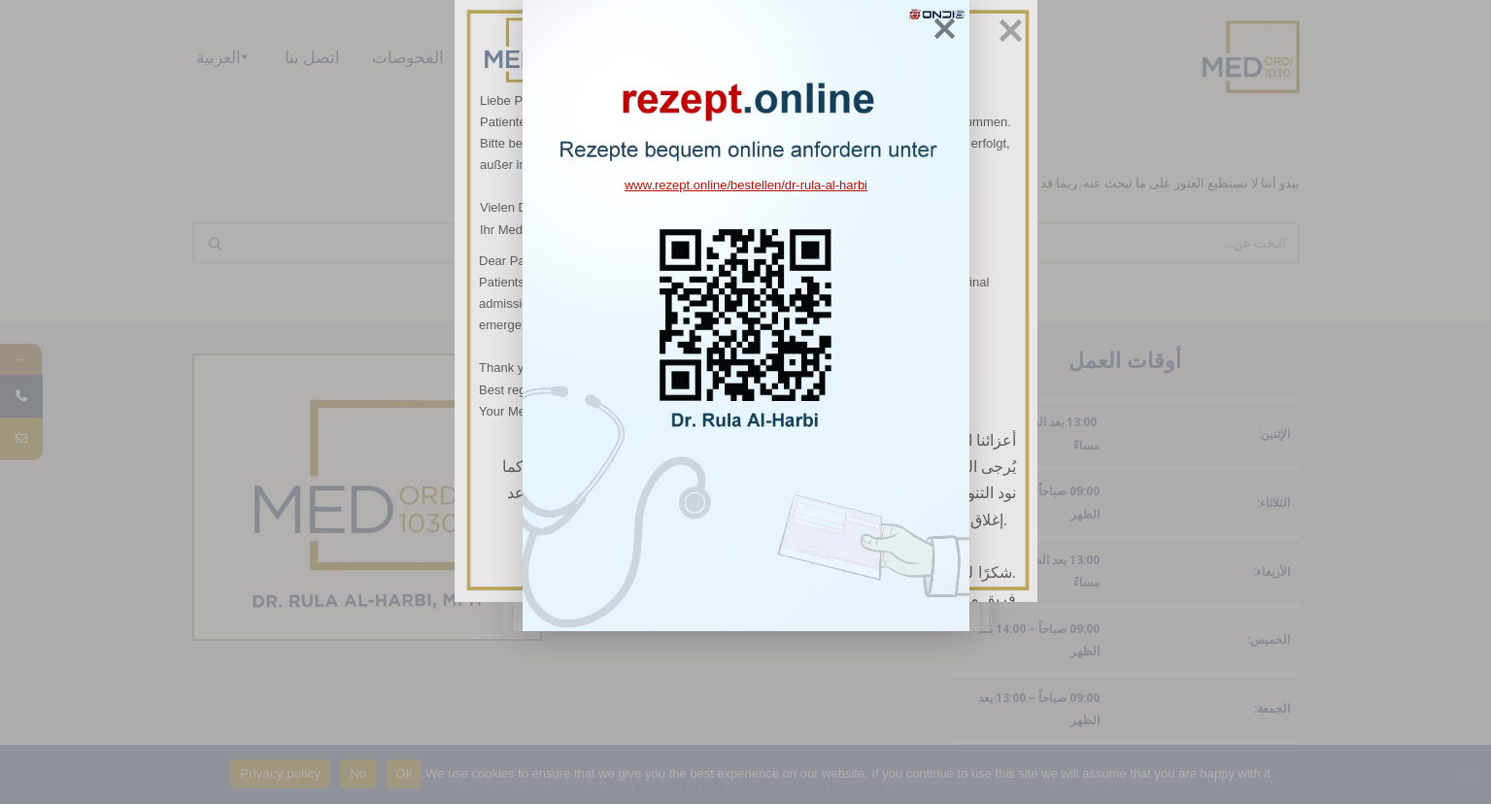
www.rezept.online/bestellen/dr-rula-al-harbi (745, 271)
